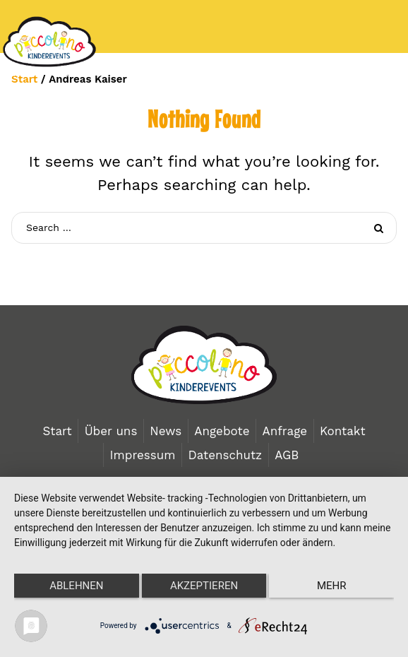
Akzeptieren (204, 585)
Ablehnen (76, 585)
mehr (332, 585)
